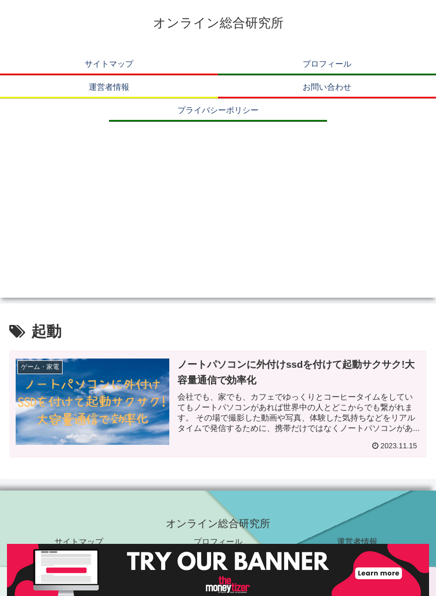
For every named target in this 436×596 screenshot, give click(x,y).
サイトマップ (78, 541)
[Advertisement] (218, 217)
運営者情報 (357, 541)
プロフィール (218, 541)
